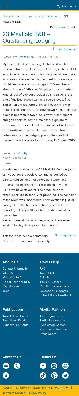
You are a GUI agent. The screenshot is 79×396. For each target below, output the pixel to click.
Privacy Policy (36, 393)
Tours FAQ (47, 273)
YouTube (65, 365)
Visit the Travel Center (54, 286)
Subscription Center (16, 325)
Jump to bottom (66, 49)
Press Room (48, 334)
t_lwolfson (23, 57)
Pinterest (54, 375)
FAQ (42, 269)
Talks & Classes (50, 282)
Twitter (65, 375)
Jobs (6, 291)
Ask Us (45, 278)
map (6, 375)
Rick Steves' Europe (40, 5)
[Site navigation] (5, 5)
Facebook (43, 365)
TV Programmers (51, 316)
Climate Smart (12, 286)
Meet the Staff (12, 278)
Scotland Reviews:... (48, 16)
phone (17, 365)
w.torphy (21, 153)
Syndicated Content (53, 325)
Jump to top (67, 235)
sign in (62, 27)
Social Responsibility (16, 282)
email (6, 365)
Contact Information (16, 269)
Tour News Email (14, 320)
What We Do (11, 273)
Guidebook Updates (54, 291)
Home (7, 16)
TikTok (43, 375)
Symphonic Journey (53, 329)
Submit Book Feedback (56, 295)
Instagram (54, 365)
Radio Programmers (53, 320)
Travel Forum (23, 16)
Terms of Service (14, 393)
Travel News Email (15, 316)
